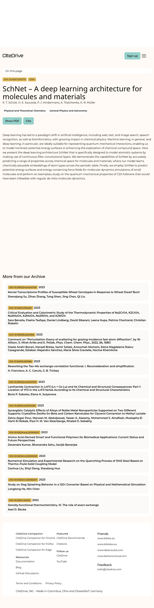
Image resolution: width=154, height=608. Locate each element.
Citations (62, 543)
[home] (13, 56)
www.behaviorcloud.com (112, 556)
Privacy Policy (53, 583)
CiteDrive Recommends (71, 538)
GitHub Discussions (27, 573)
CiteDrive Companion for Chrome (35, 538)
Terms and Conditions (29, 583)
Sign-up (132, 55)
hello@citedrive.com (109, 569)
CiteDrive (62, 555)
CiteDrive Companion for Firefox (35, 543)
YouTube (62, 561)
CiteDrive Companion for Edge (34, 549)
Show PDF (12, 121)
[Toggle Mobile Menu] (144, 55)
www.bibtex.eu (106, 538)
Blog (18, 567)
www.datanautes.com (110, 550)
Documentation (25, 561)
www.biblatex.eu (107, 544)
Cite (28, 121)
